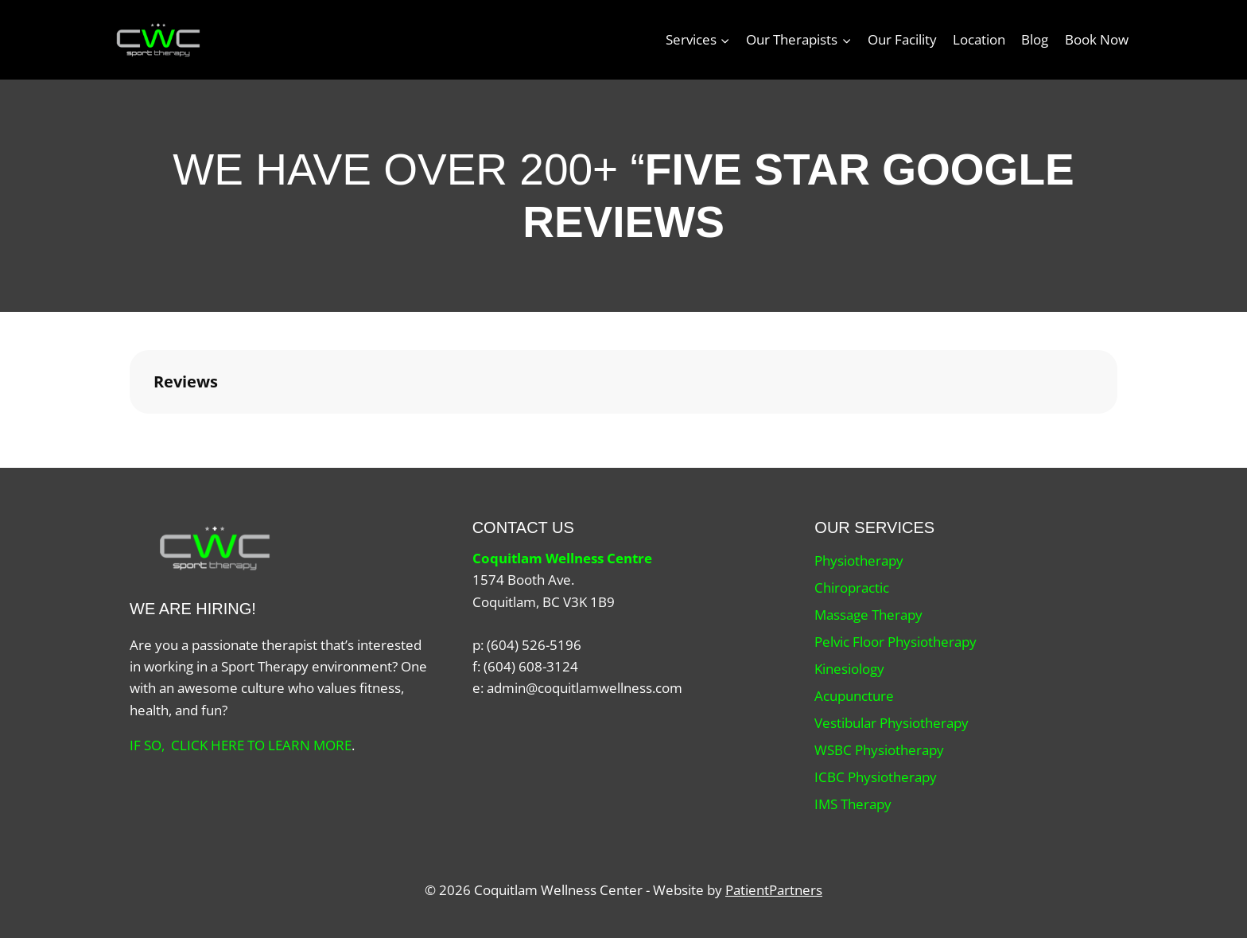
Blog (1034, 39)
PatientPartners (773, 890)
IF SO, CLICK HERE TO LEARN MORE (241, 745)
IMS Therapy (853, 804)
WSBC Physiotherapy (879, 750)
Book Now (1097, 39)
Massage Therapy (868, 614)
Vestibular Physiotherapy (891, 723)
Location (979, 39)
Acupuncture (854, 696)
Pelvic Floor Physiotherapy (895, 641)
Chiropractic (851, 587)
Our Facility (902, 39)
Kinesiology (849, 669)
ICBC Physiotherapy (875, 777)
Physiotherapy (858, 560)
